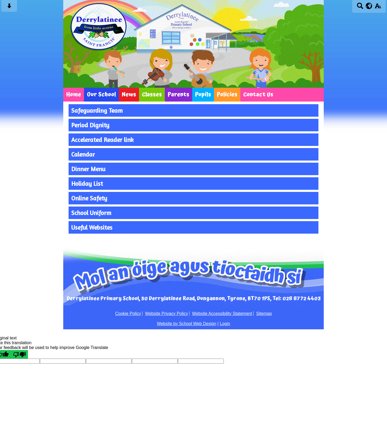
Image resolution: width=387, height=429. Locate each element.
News (129, 94)
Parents (178, 94)
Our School (101, 94)
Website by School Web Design (186, 323)
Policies (227, 94)
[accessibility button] (378, 7)
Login (225, 323)
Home (73, 94)
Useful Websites (91, 227)
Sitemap (264, 313)
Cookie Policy (128, 313)
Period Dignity (90, 125)
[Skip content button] (9, 7)
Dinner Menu (88, 169)
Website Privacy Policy (166, 313)
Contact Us (258, 94)
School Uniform (91, 212)
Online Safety (89, 198)
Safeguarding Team (97, 110)
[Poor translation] (19, 354)
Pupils (203, 94)
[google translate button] (369, 6)
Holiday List (87, 183)
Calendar (83, 154)
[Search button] (360, 7)
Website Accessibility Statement (222, 313)
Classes (152, 94)
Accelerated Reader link (102, 139)
